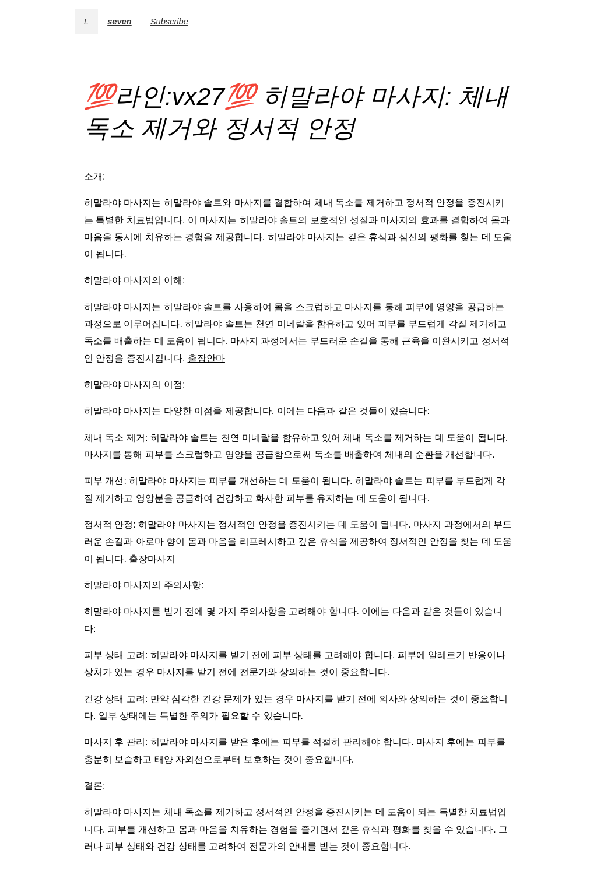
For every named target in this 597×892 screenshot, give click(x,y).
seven (119, 21)
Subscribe (169, 21)
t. (86, 21)
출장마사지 (151, 559)
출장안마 (206, 358)
